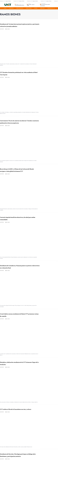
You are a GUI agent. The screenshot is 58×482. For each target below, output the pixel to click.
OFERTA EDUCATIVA (19, 8)
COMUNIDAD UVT (50, 8)
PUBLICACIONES (28, 8)
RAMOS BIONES (2, 77)
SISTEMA (35, 8)
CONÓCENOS (11, 8)
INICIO (5, 8)
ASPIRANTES (42, 8)
